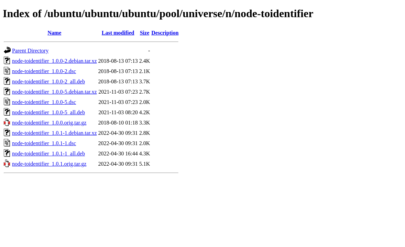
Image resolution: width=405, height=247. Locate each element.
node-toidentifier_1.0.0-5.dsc (44, 102)
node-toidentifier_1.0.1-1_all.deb (48, 153)
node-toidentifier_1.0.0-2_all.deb (48, 81)
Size (145, 33)
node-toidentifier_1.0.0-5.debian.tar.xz (54, 92)
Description (164, 33)
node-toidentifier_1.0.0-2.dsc (44, 71)
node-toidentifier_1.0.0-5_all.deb (48, 112)
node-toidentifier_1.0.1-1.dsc (44, 143)
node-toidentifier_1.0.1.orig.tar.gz (49, 164)
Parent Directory (30, 51)
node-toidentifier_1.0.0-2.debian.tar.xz (54, 61)
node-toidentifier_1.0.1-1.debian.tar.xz (54, 133)
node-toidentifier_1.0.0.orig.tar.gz (49, 123)
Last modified (118, 33)
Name (54, 33)
